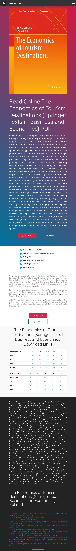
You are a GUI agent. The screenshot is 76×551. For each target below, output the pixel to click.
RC (61, 355)
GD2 (32, 355)
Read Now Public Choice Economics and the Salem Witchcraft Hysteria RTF (34, 536)
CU (40, 355)
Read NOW (27, 236)
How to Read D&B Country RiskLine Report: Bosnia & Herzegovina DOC (33, 530)
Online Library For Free (15, 3)
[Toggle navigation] (73, 2)
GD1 (47, 355)
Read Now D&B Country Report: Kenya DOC (24, 520)
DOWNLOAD (48, 236)
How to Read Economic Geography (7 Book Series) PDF (28, 518)
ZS (54, 355)
